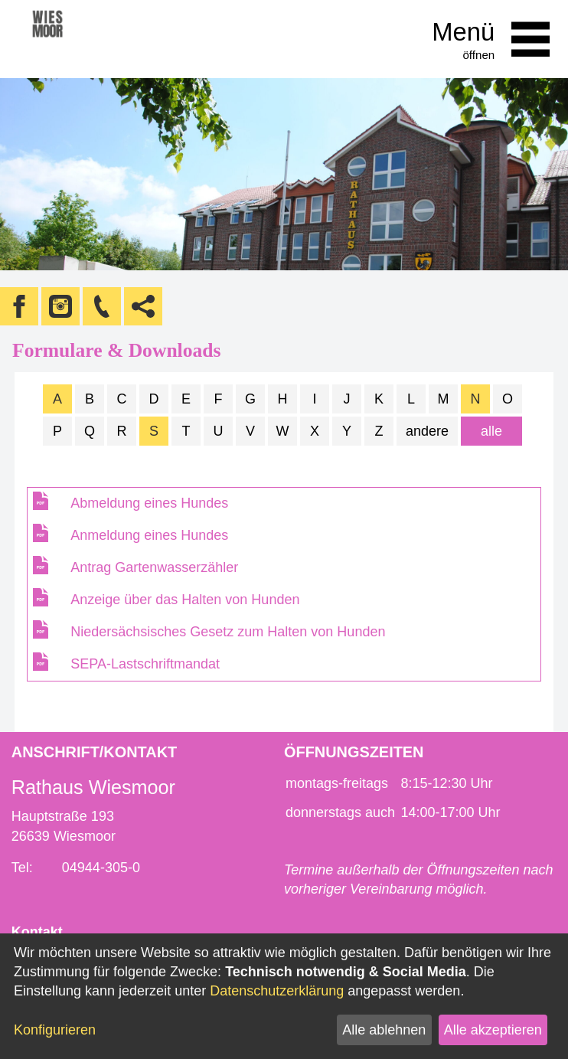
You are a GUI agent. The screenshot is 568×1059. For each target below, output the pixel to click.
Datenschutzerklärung (277, 991)
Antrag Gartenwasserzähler (154, 567)
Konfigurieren (55, 1030)
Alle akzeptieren (493, 1030)
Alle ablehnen (384, 1030)
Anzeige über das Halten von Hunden (184, 599)
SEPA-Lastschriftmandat (145, 664)
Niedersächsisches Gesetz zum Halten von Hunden (227, 631)
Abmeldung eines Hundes (149, 503)
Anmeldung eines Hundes (149, 535)
